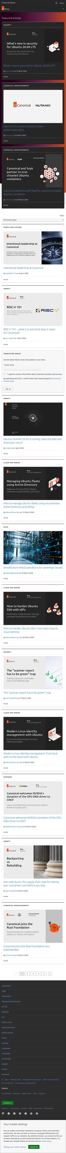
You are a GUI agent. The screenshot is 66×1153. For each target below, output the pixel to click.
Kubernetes (6, 996)
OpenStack (6, 986)
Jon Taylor (10, 338)
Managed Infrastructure (32, 1080)
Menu (62, 3)
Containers (6, 1053)
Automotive (6, 1093)
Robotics (5, 1012)
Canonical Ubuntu (8, 3)
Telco (35, 1093)
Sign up (8, 389)
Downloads (6, 1059)
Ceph (4, 991)
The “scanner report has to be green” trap (27, 692)
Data (7, 1080)
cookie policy (46, 1141)
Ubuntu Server (7, 1033)
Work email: (22, 367)
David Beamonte (12, 573)
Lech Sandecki (11, 698)
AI (2, 1080)
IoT (3, 1017)
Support (5, 1064)
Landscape (6, 1048)
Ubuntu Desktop (8, 1027)
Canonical (10, 135)
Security (5, 1043)
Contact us (8, 1103)
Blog (30, 1108)
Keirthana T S (11, 273)
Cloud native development (25, 1083)
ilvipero (9, 448)
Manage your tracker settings (15, 1147)
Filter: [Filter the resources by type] (62, 216)
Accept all (34, 1147)
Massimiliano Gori (13, 512)
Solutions (5, 1074)
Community (14, 1108)
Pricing (4, 1069)
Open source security (51, 1080)
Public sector (26, 1093)
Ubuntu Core (7, 1022)
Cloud (4, 1038)
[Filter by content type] (33, 220)
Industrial (16, 1093)
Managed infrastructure (11, 1001)
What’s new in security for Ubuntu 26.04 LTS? (29, 65)
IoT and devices (8, 1083)
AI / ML (4, 1007)
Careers (24, 1108)
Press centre (48, 1108)
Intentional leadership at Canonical (23, 267)
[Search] (56, 3)
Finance (42, 1093)
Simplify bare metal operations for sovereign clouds (32, 567)
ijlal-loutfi (9, 71)
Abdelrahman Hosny (13, 827)
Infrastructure (15, 1080)
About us (5, 1108)
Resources (38, 1108)
